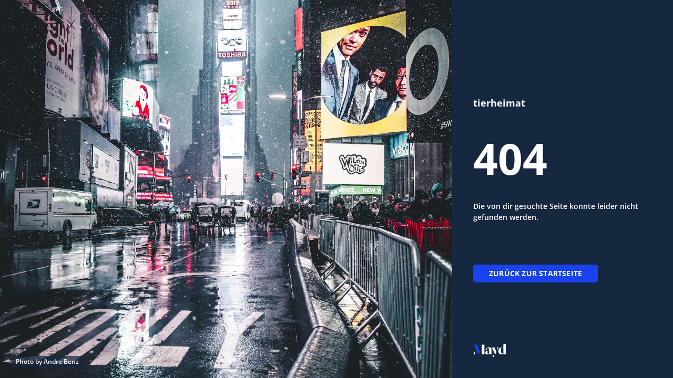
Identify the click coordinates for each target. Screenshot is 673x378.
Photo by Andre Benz (47, 361)
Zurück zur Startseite (535, 273)
